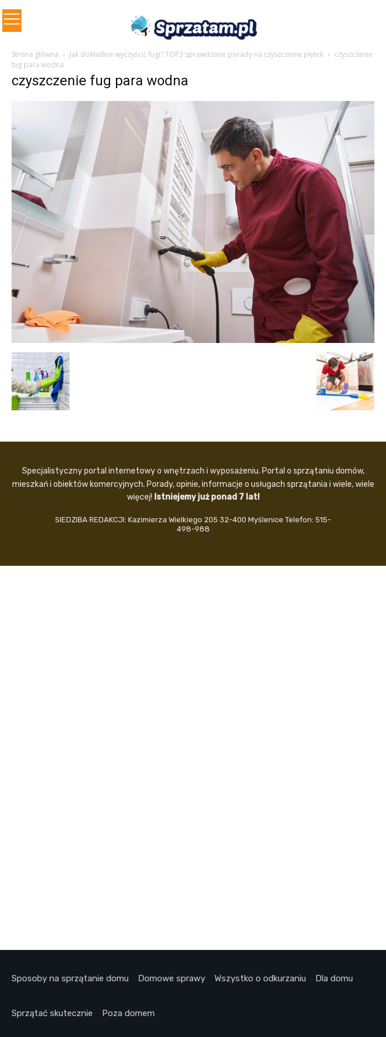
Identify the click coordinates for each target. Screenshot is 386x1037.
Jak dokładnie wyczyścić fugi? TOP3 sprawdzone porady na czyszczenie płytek (196, 54)
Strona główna (35, 54)
